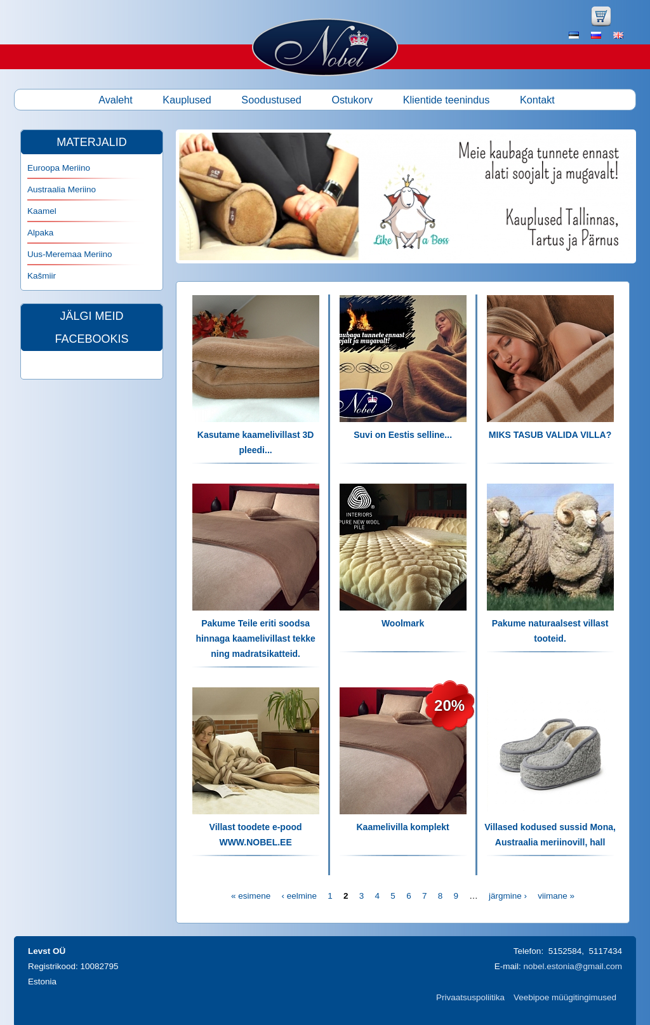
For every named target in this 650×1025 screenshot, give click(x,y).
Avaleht (115, 99)
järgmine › (508, 896)
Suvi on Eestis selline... (403, 435)
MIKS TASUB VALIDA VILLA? (550, 435)
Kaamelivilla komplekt (402, 827)
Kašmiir (41, 276)
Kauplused (186, 99)
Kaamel (41, 211)
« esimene (250, 896)
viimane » (556, 896)
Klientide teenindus (446, 99)
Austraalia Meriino (61, 189)
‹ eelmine (299, 896)
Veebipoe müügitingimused (565, 997)
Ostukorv (352, 99)
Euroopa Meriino (58, 168)
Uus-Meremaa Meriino (69, 254)
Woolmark (402, 623)
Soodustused (271, 99)
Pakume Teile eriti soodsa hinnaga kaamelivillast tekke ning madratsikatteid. (255, 638)
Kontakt (537, 99)
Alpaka (40, 232)
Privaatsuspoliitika (470, 997)
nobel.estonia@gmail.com (572, 966)
